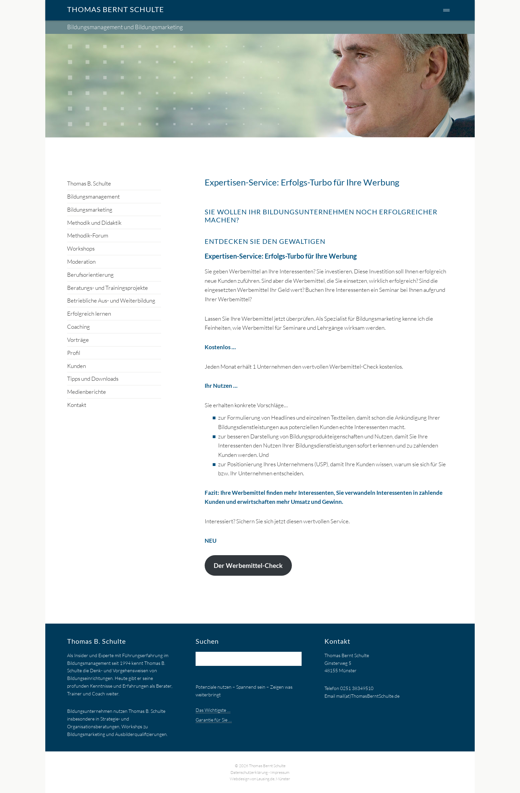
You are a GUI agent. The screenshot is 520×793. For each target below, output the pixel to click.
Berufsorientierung (90, 274)
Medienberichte (86, 391)
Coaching (78, 326)
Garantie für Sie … (214, 720)
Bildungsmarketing (89, 209)
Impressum (280, 772)
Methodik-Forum (87, 235)
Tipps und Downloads (92, 378)
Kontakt (76, 404)
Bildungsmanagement (93, 196)
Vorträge (78, 339)
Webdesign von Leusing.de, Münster (260, 778)
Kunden (76, 365)
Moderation (81, 261)
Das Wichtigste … (213, 710)
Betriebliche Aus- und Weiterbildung (111, 300)
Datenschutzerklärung (249, 772)
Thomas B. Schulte (89, 183)
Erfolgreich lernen (89, 313)
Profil (73, 352)
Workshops (81, 248)
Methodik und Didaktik (94, 222)
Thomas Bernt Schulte (115, 9)
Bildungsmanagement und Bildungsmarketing (125, 27)
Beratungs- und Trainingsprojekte (107, 287)
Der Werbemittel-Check (248, 565)
